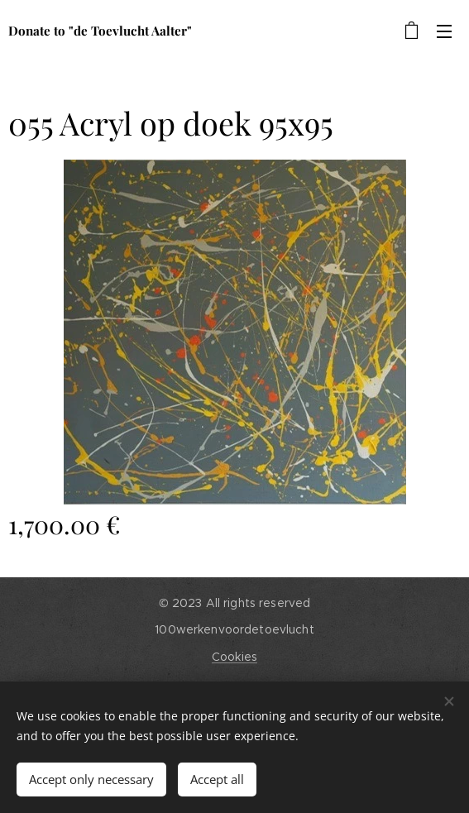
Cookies (234, 656)
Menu (444, 31)
